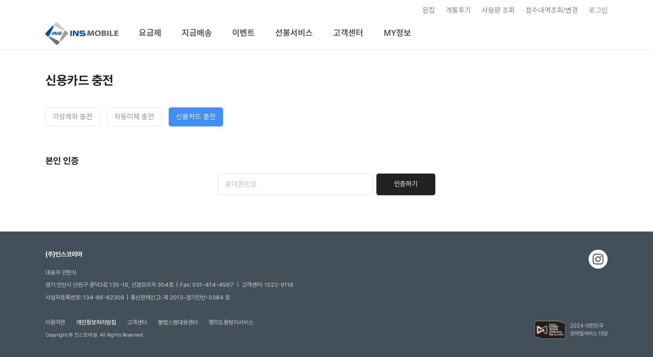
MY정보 (397, 32)
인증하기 (406, 184)
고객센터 (348, 32)
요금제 (150, 32)
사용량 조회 (498, 9)
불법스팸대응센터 (178, 322)
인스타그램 (598, 259)
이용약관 (55, 322)
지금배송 (197, 32)
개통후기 (458, 9)
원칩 (428, 9)
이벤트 (243, 32)
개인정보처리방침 (96, 322)
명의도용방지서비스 (231, 322)
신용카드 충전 (196, 116)
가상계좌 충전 (73, 116)
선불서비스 (294, 32)
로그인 (598, 9)
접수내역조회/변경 (552, 9)
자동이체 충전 (134, 116)
